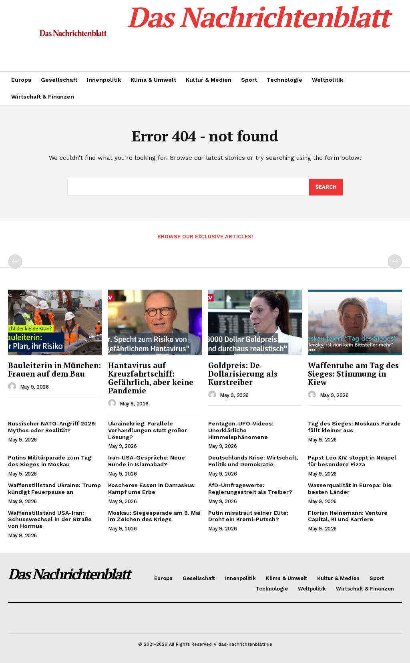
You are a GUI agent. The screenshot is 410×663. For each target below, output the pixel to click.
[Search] (326, 187)
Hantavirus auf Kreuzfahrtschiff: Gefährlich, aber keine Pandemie (150, 377)
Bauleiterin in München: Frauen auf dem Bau (54, 369)
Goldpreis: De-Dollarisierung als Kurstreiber (242, 373)
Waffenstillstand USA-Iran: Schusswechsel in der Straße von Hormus (50, 520)
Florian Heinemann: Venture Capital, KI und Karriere (348, 516)
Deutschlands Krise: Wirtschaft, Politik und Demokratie (253, 461)
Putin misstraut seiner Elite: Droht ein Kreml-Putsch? (248, 516)
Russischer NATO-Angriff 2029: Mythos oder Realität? (52, 426)
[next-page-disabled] (395, 261)
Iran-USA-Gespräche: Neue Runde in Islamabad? (146, 461)
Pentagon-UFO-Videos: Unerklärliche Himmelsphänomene (240, 430)
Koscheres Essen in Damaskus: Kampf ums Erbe (152, 488)
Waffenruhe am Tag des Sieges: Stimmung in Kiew (353, 373)
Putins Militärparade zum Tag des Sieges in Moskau (49, 461)
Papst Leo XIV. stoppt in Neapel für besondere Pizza (352, 461)
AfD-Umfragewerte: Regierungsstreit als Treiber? (250, 488)
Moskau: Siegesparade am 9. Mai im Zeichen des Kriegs (154, 516)
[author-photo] (13, 386)
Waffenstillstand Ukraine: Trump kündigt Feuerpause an (54, 488)
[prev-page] (15, 261)
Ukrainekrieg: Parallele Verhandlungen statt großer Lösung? (147, 430)
